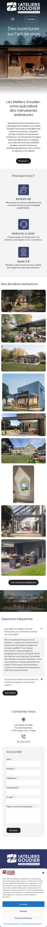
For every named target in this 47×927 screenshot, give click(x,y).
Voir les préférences (23, 918)
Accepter (23, 904)
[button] (43, 873)
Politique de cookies (12, 924)
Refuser (23, 911)
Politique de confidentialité (31, 924)
